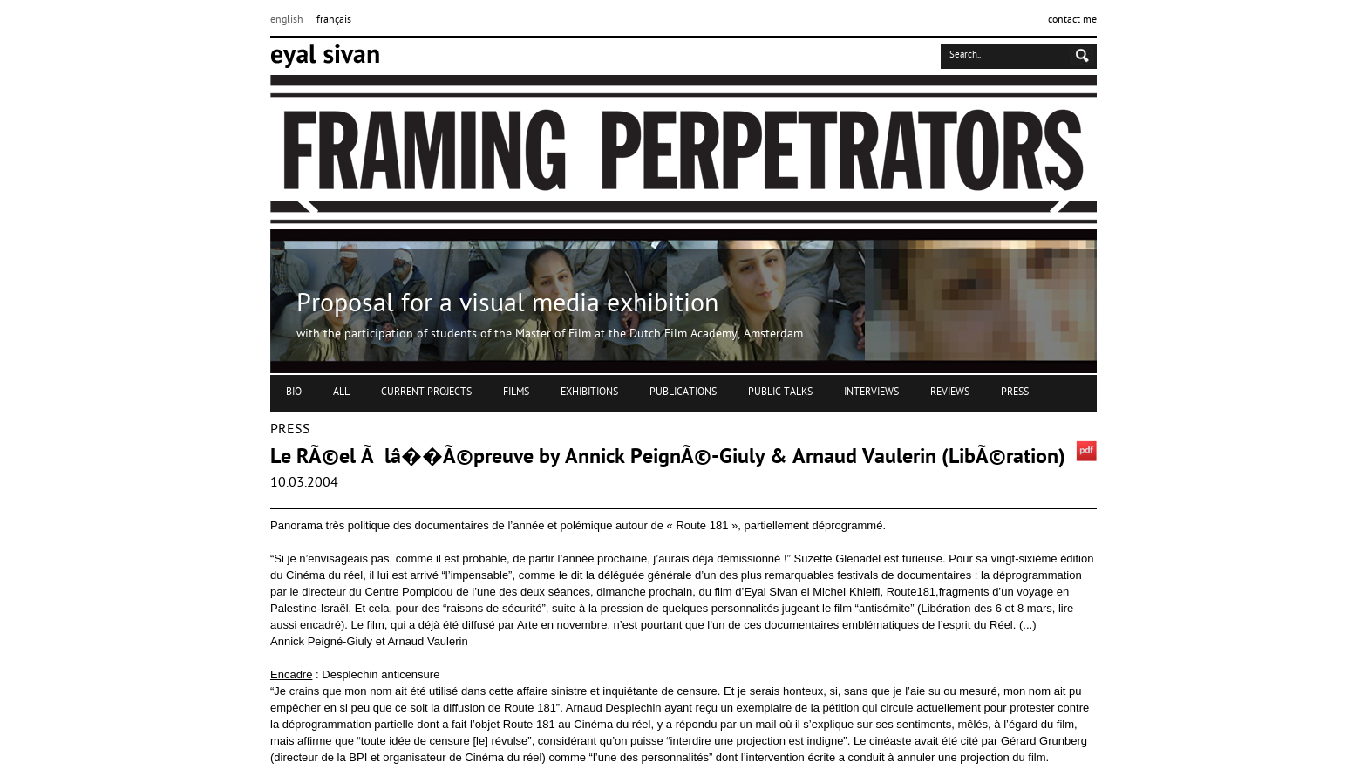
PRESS (1015, 392)
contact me (1072, 20)
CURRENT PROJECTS (426, 392)
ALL (341, 392)
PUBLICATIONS (683, 392)
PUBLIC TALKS (780, 392)
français (333, 20)
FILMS (516, 392)
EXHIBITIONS (589, 392)
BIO (294, 392)
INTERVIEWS (871, 392)
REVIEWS (949, 392)
